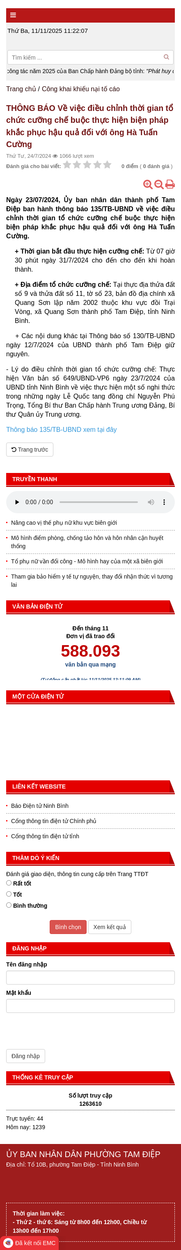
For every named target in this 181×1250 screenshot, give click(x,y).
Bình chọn (68, 927)
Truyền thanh (34, 479)
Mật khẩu (18, 992)
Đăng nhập (25, 1056)
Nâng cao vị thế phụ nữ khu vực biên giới (64, 522)
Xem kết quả (110, 927)
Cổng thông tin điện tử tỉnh (45, 836)
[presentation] (68, 1033)
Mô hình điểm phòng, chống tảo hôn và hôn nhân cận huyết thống (87, 542)
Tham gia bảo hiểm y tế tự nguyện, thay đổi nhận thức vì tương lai (92, 580)
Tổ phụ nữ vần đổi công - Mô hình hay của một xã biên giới (87, 561)
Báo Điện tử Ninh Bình (40, 806)
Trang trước (29, 449)
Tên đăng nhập (26, 964)
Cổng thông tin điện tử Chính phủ (53, 821)
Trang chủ (21, 88)
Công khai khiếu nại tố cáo (81, 88)
